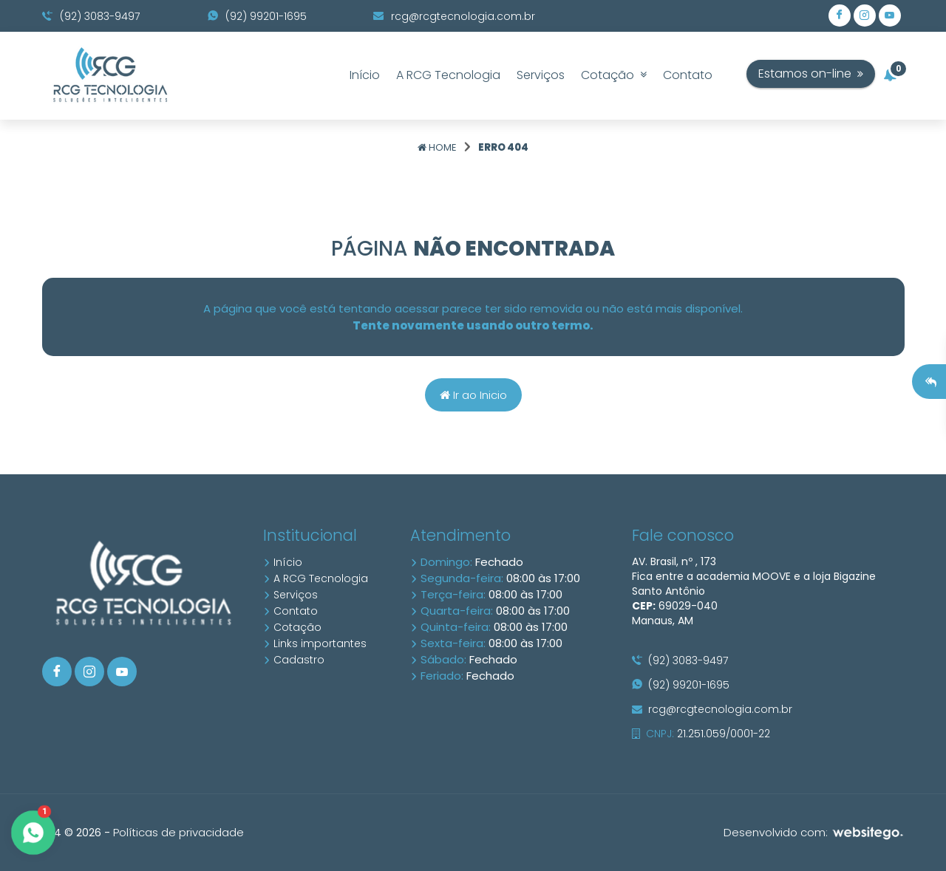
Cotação (614, 74)
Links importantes (315, 643)
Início (365, 74)
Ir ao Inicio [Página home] (473, 395)
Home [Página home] (437, 147)
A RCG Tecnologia (448, 74)
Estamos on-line (840, 73)
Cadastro (293, 659)
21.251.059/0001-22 (701, 733)
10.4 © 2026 (71, 832)
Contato (687, 74)
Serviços (541, 74)
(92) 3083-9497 (91, 16)
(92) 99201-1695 (257, 16)
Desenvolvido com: (814, 832)
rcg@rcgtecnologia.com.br (454, 16)
